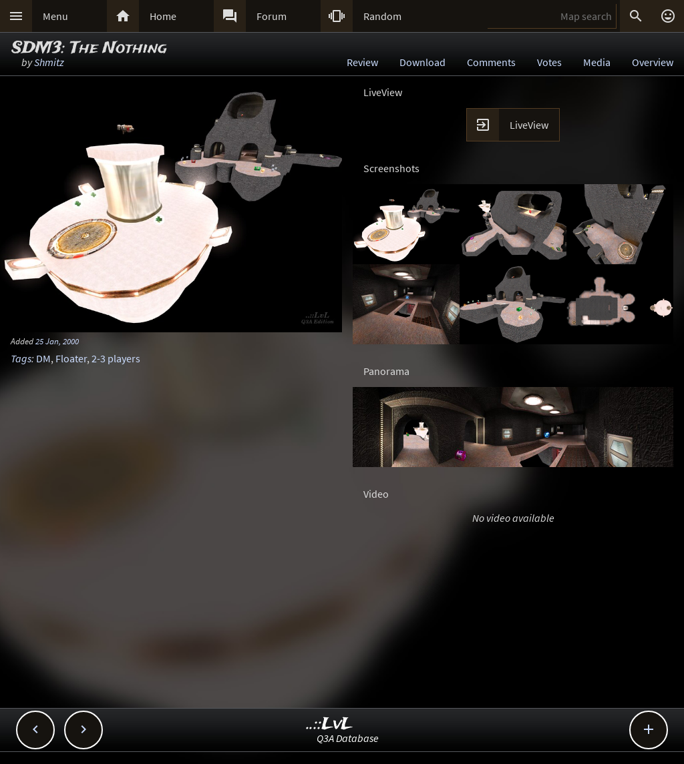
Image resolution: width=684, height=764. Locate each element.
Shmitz (49, 62)
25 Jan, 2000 (57, 341)
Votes (549, 62)
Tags (21, 358)
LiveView (529, 124)
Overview (652, 62)
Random (382, 16)
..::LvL (329, 724)
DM (43, 358)
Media (597, 62)
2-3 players (116, 358)
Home (163, 16)
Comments (491, 62)
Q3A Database (348, 738)
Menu (55, 16)
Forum (271, 16)
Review (362, 62)
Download (422, 62)
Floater (71, 358)
